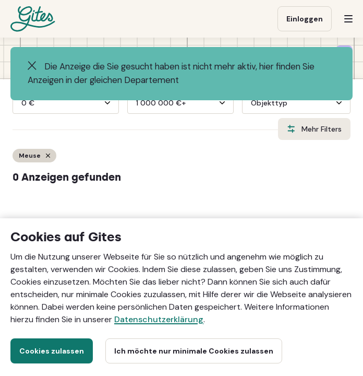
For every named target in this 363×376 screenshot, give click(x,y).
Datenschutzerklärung (158, 319)
